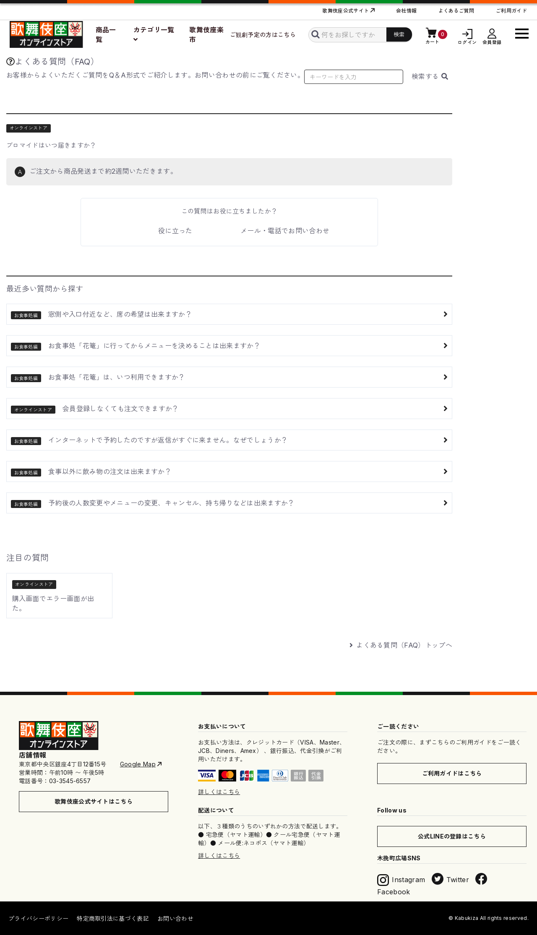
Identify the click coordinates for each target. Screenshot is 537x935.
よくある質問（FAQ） (52, 62)
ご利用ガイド (511, 11)
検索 (430, 76)
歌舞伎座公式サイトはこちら (94, 801)
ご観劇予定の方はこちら (263, 34)
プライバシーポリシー (38, 918)
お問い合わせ (175, 918)
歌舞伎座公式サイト (345, 11)
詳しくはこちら (219, 791)
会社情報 (406, 11)
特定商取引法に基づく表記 (113, 918)
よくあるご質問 (456, 11)
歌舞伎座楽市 (206, 35)
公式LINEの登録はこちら (452, 836)
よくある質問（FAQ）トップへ (400, 645)
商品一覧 (106, 35)
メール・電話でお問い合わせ (284, 231)
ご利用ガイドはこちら (452, 773)
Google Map (138, 764)
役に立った (175, 231)
